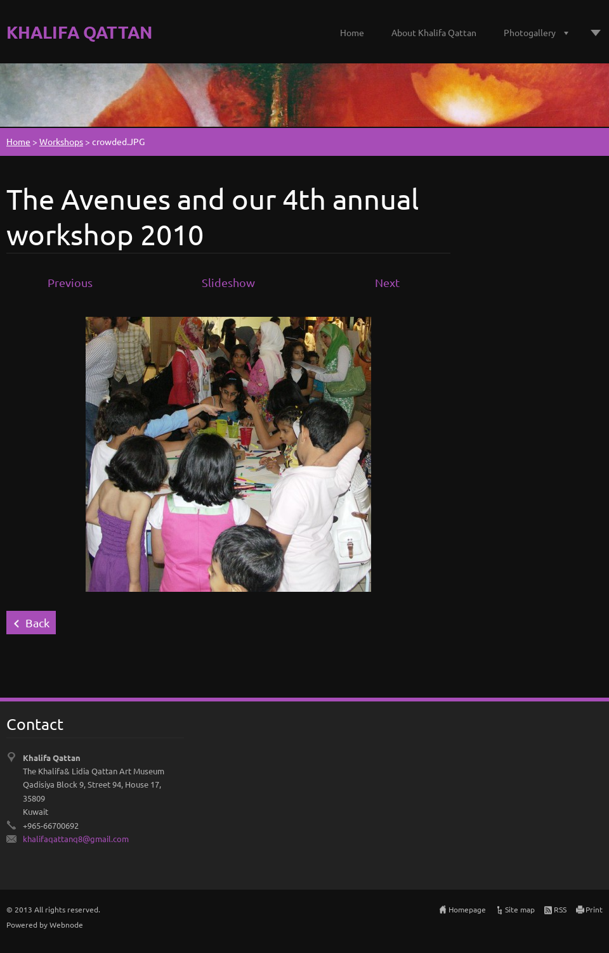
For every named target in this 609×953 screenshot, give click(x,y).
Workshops (61, 141)
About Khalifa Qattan (433, 32)
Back (37, 622)
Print (594, 909)
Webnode (66, 924)
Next (387, 282)
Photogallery (530, 32)
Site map (520, 909)
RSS (560, 909)
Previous (70, 282)
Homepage (467, 909)
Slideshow (228, 282)
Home (352, 32)
